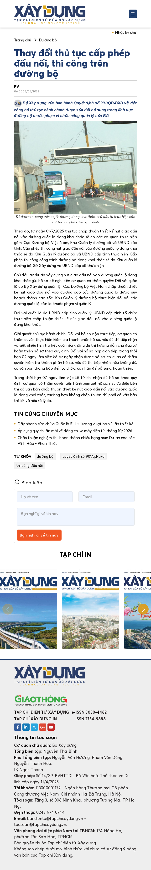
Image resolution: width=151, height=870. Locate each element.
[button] (143, 609)
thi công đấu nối (29, 465)
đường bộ (45, 456)
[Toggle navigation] (133, 14)
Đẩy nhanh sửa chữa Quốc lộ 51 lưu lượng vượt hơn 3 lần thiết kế (76, 423)
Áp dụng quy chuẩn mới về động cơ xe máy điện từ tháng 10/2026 (75, 430)
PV (16, 86)
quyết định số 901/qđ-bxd (83, 456)
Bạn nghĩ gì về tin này (39, 535)
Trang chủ (22, 40)
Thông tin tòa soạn (35, 737)
